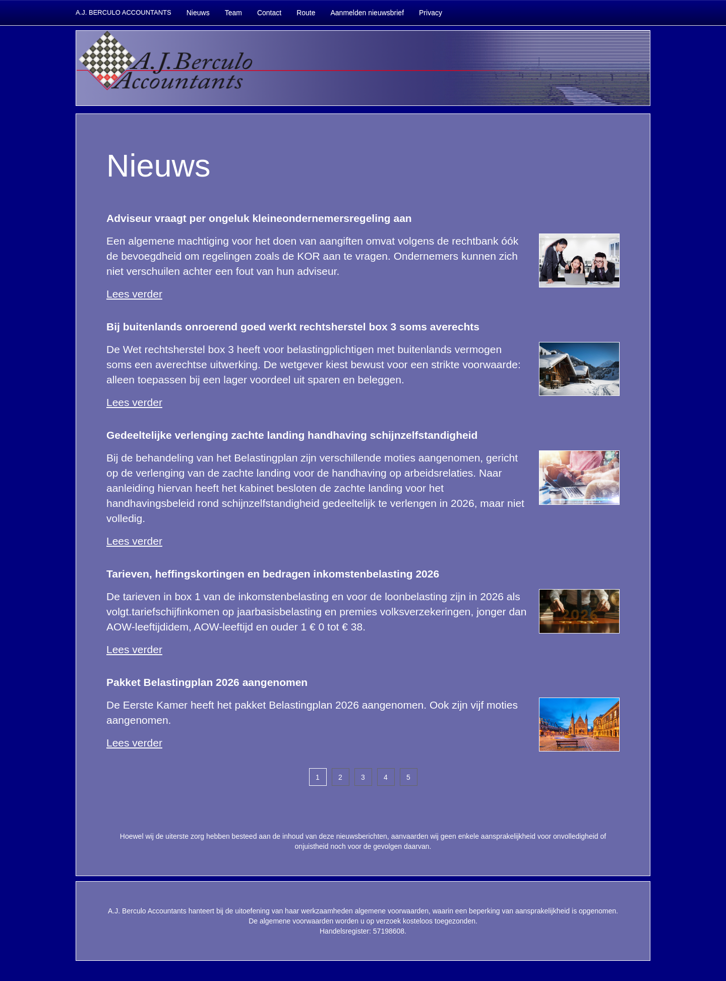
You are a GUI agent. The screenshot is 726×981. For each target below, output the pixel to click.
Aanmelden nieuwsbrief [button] (367, 13)
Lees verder (134, 294)
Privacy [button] (430, 13)
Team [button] (233, 13)
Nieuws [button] (198, 13)
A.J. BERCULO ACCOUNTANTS (123, 12)
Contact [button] (269, 13)
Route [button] (305, 13)
